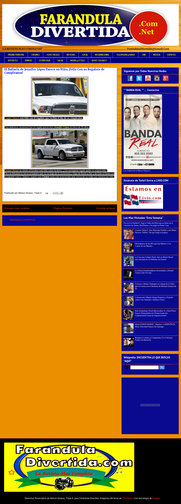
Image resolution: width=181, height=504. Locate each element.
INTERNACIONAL (102, 54)
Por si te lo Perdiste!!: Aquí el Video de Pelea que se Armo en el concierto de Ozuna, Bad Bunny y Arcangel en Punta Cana (148, 224)
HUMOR (28, 60)
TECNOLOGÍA (44, 60)
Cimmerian (127, 498)
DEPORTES (13, 60)
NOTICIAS (71, 54)
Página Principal (62, 208)
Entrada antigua (105, 208)
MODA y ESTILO (77, 60)
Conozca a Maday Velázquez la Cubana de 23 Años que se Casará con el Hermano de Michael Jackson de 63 (155, 286)
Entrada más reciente (16, 208)
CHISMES (35, 54)
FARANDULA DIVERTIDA (22, 220)
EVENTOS (171, 54)
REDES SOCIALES (99, 60)
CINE (144, 54)
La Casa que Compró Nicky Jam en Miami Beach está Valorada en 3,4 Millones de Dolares (154, 258)
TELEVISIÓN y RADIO (125, 54)
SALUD (60, 60)
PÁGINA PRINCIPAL (16, 54)
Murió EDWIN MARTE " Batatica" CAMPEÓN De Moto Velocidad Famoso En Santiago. (155, 325)
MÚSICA (156, 54)
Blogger (156, 498)
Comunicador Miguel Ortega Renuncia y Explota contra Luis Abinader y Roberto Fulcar (154, 298)
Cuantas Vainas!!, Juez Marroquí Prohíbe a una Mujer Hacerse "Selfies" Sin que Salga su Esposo (155, 231)
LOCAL (85, 54)
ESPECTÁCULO (53, 54)
